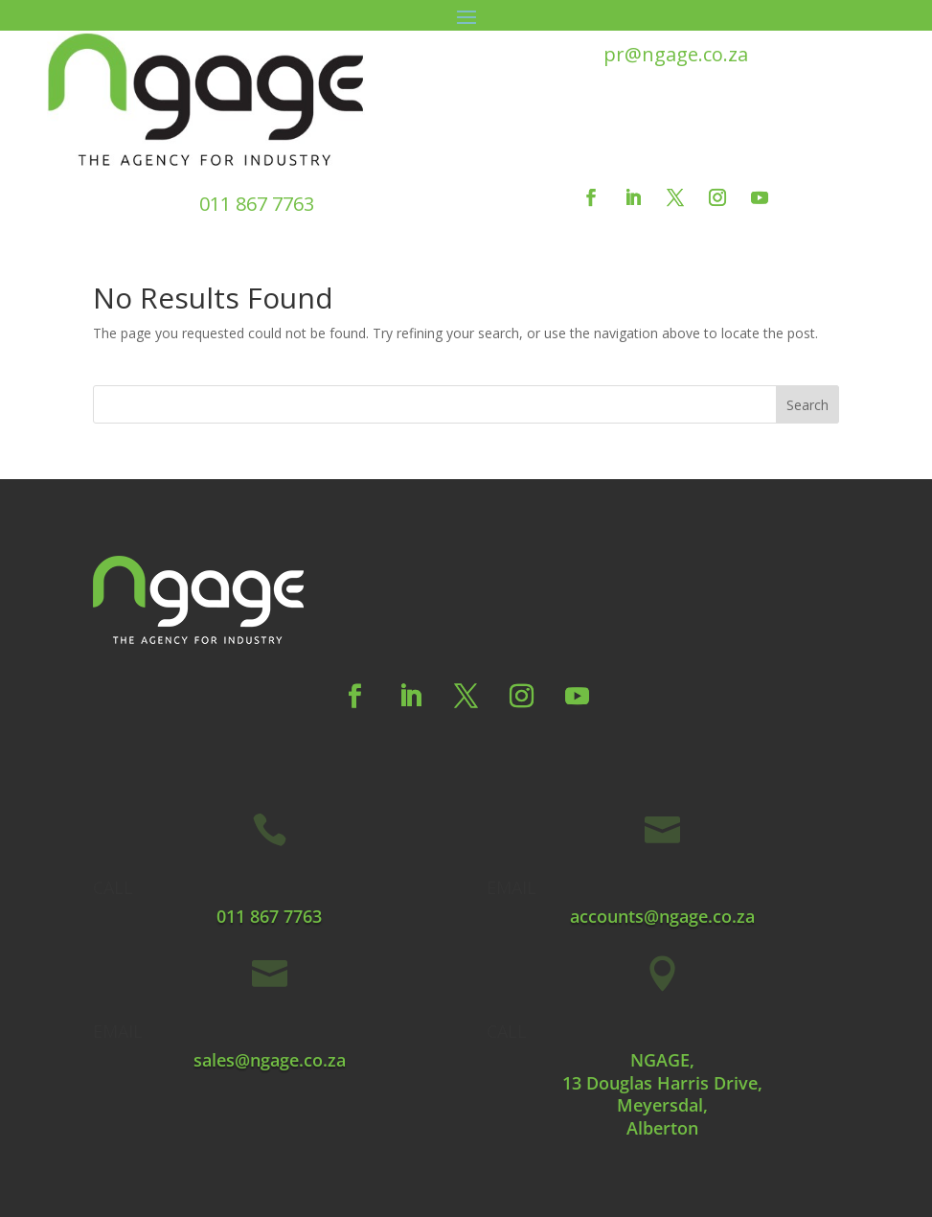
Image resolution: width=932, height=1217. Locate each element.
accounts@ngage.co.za (662, 916)
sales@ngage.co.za (269, 1059)
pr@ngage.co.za (675, 54)
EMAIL (511, 887)
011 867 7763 (256, 204)
